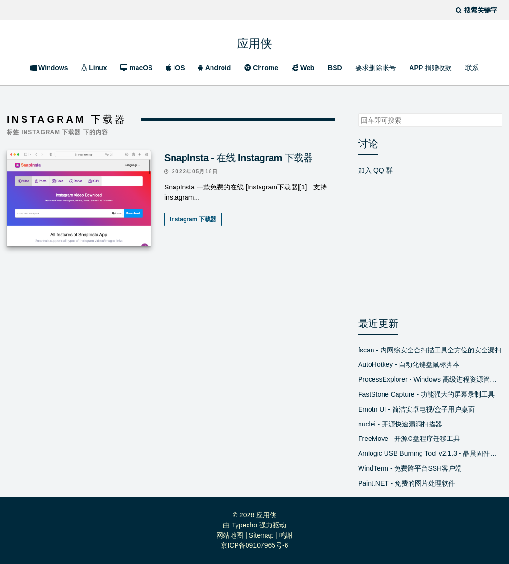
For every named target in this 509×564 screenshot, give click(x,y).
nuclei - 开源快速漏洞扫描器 (400, 424)
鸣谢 (286, 535)
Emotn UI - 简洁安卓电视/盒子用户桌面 (416, 409)
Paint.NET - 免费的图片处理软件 (406, 483)
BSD (335, 68)
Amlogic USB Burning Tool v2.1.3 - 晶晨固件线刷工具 (430, 453)
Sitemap (261, 535)
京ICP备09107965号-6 (254, 545)
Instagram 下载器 (193, 219)
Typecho (244, 525)
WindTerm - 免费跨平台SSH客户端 (410, 468)
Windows (49, 68)
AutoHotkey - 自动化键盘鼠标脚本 (408, 364)
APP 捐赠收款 (430, 68)
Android (214, 68)
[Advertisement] (171, 354)
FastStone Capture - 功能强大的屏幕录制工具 (426, 394)
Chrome (261, 68)
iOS (175, 68)
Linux (94, 68)
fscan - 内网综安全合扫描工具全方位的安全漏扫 (429, 350)
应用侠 (254, 40)
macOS (136, 68)
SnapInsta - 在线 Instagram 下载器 (238, 157)
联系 (472, 68)
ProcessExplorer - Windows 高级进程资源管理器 (430, 379)
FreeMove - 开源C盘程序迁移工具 (409, 438)
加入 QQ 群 (375, 170)
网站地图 (229, 535)
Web (303, 68)
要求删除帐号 (376, 68)
